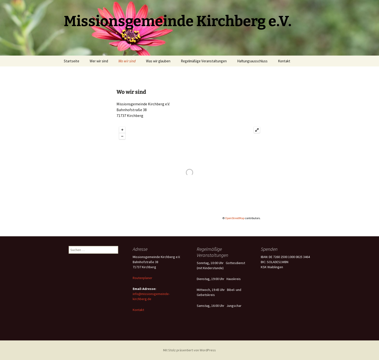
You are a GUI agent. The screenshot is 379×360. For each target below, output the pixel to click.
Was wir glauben (158, 61)
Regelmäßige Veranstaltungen (204, 61)
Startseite (71, 61)
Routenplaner (142, 278)
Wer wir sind (99, 61)
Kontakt (284, 61)
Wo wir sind (127, 61)
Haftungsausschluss (252, 61)
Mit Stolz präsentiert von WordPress (189, 350)
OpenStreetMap (234, 218)
